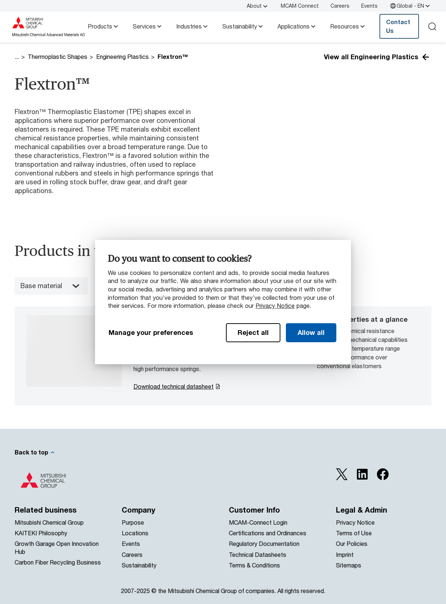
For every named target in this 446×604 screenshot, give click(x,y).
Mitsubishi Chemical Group (49, 522)
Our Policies (351, 543)
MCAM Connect (300, 6)
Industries (192, 26)
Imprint (345, 554)
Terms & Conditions (254, 565)
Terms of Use (354, 532)
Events (369, 6)
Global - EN (410, 6)
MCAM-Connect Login (258, 522)
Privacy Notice (275, 305)
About (258, 6)
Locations (135, 532)
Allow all (311, 332)
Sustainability (243, 26)
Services (148, 26)
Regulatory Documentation (264, 543)
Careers (339, 6)
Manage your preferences (151, 332)
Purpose (133, 522)
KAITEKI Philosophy (41, 532)
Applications (297, 26)
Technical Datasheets (257, 554)
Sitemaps (348, 565)
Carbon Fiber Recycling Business (58, 562)
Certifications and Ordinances (267, 532)
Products (104, 26)
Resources (348, 26)
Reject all (253, 332)
